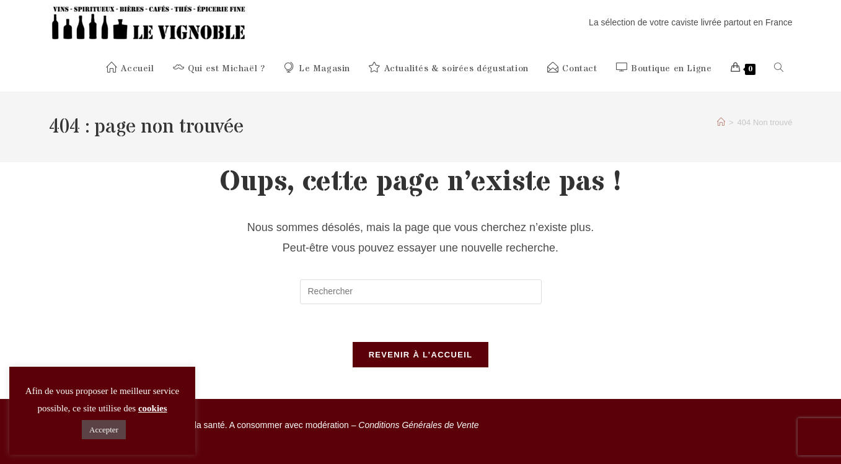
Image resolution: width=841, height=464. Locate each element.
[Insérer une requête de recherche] (421, 291)
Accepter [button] (103, 429)
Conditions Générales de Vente (418, 425)
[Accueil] (721, 122)
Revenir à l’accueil (421, 354)
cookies (152, 408)
